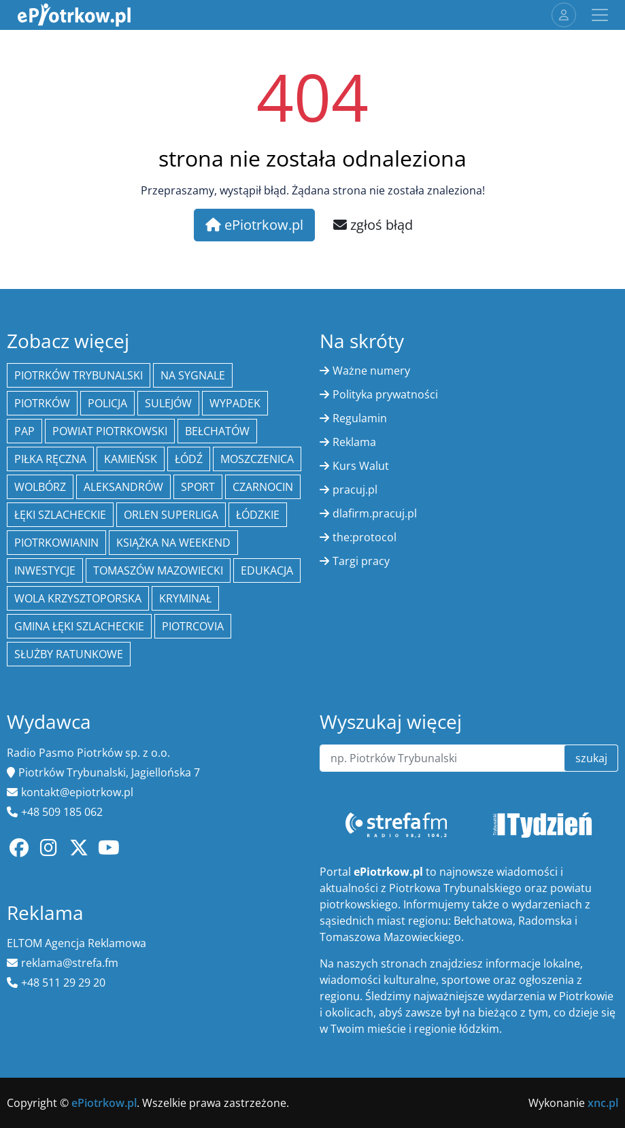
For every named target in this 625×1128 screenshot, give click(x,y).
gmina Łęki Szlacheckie (79, 626)
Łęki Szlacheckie (60, 514)
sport (198, 486)
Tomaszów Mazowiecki (158, 570)
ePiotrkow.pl (254, 225)
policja (107, 403)
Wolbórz (40, 486)
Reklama (354, 441)
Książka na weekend (173, 542)
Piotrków (42, 403)
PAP (24, 431)
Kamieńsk (130, 458)
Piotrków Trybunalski (78, 375)
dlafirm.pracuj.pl (375, 513)
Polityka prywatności (385, 394)
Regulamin (360, 418)
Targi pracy (361, 560)
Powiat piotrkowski (109, 431)
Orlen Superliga (171, 514)
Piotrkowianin (56, 542)
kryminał (185, 598)
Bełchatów (217, 431)
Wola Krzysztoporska (77, 598)
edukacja (267, 570)
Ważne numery (371, 370)
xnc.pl (603, 1102)
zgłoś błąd (373, 225)
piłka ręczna (50, 458)
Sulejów (168, 403)
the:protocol (364, 537)
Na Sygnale (193, 375)
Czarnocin (263, 486)
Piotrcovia (193, 626)
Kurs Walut (361, 465)
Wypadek (234, 403)
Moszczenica (257, 458)
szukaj (591, 758)
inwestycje (44, 570)
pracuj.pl (355, 489)
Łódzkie (258, 514)
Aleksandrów (123, 486)
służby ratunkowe (68, 654)
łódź (189, 458)
